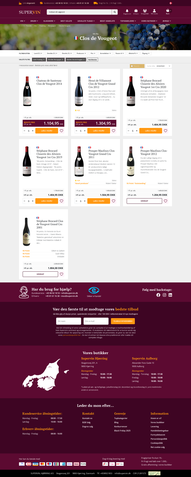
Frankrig (42, 26)
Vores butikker (157, 422)
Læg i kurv (46, 130)
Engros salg (87, 426)
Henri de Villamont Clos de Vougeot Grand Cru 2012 (102, 84)
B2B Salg (86, 422)
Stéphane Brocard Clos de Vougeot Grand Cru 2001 (50, 224)
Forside (29, 26)
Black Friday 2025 (122, 430)
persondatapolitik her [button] (72, 335)
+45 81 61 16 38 (52, 296)
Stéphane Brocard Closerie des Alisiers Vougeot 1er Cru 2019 (49, 154)
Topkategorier (120, 418)
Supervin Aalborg (144, 358)
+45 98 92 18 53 (53, 293)
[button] (127, 12)
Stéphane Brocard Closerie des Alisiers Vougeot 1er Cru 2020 (153, 84)
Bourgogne (52, 26)
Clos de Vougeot (64, 26)
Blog (116, 422)
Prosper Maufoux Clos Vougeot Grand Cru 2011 (102, 154)
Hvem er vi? (156, 418)
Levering (155, 426)
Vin (35, 26)
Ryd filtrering (92, 59)
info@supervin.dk (70, 293)
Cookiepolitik (157, 443)
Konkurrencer (120, 426)
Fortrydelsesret (158, 434)
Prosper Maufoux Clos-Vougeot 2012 (154, 152)
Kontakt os (87, 418)
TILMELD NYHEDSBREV (122, 321)
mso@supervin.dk (69, 296)
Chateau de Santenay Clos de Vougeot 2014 (49, 82)
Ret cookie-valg (158, 447)
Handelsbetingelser (160, 430)
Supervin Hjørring (94, 358)
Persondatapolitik (159, 439)
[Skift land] (171, 3)
